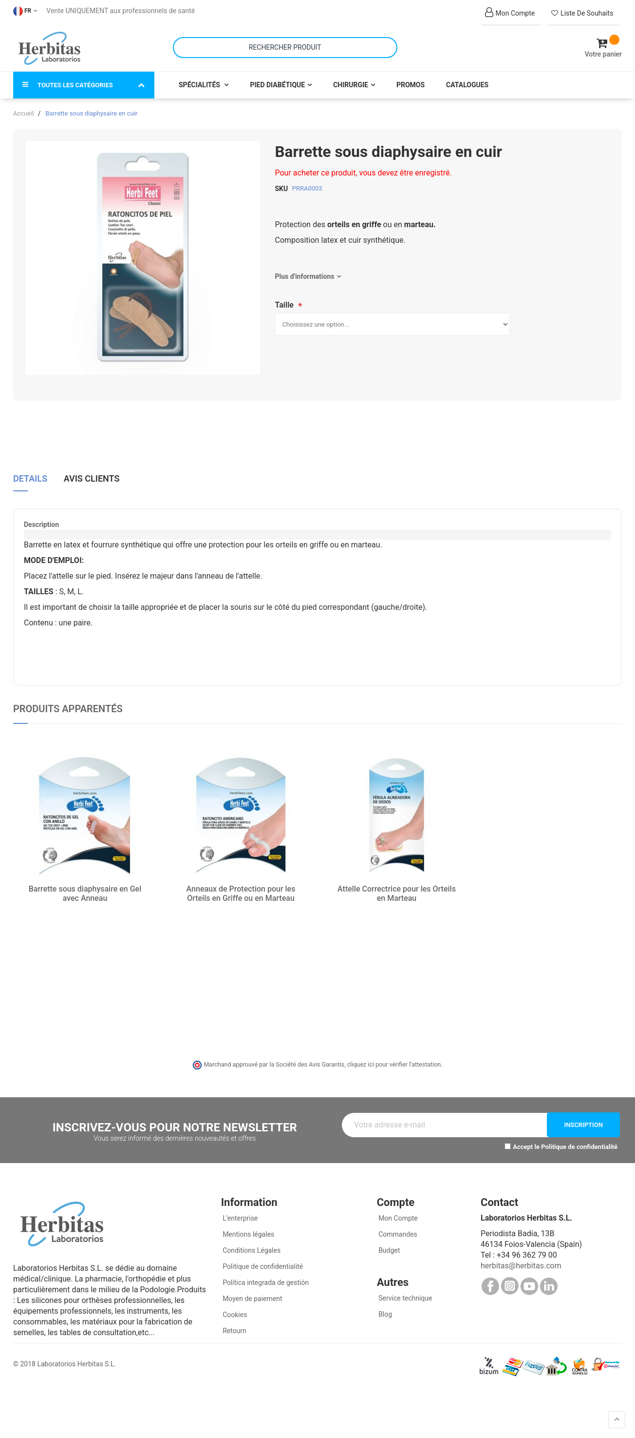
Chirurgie (350, 84)
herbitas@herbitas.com (521, 1264)
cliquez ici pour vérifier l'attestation (394, 1063)
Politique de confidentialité (579, 1145)
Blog (384, 1313)
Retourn (233, 1330)
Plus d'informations (305, 275)
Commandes (397, 1233)
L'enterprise (239, 1217)
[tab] (30, 481)
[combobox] (285, 47)
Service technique (404, 1297)
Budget (388, 1249)
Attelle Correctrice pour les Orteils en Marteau (396, 892)
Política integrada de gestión (265, 1281)
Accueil (23, 112)
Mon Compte (397, 1217)
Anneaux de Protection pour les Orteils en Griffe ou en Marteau (241, 892)
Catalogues (467, 84)
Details (30, 478)
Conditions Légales (251, 1249)
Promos (410, 84)
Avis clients (92, 478)
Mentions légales (248, 1233)
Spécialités (200, 84)
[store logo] (49, 48)
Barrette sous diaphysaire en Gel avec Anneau (85, 892)
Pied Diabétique (277, 84)
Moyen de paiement (252, 1298)
